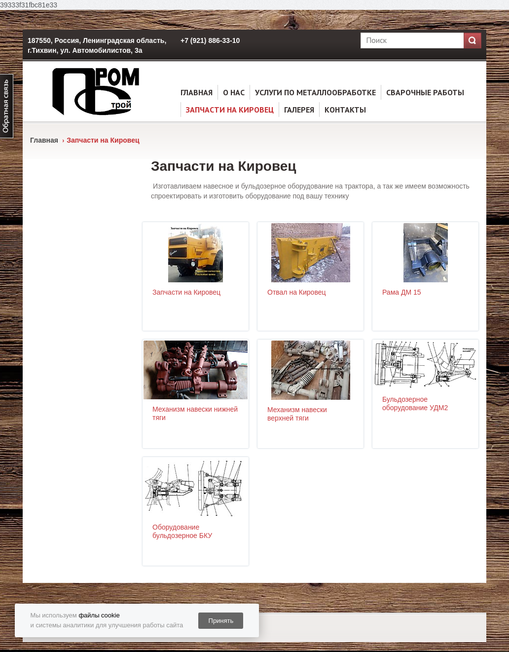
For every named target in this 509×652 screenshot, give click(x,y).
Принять (221, 620)
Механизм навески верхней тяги (297, 414)
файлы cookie (98, 615)
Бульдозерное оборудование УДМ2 (415, 403)
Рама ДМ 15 (401, 292)
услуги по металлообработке (315, 92)
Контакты (345, 110)
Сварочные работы (425, 92)
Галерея (299, 110)
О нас (234, 92)
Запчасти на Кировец (230, 110)
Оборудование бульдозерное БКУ (182, 531)
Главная (197, 92)
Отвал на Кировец (296, 292)
